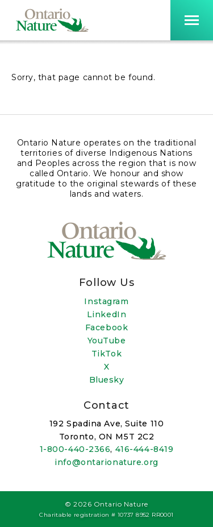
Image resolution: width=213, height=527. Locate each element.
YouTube (106, 340)
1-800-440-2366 (75, 449)
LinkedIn (106, 314)
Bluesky (106, 380)
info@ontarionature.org (106, 462)
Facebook (106, 327)
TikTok (106, 353)
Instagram (106, 301)
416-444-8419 (144, 449)
